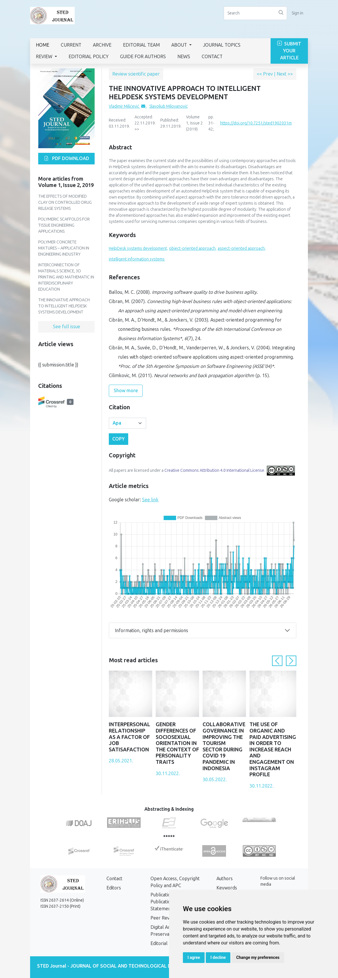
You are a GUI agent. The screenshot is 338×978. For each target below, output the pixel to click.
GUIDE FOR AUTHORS (143, 56)
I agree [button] (194, 957)
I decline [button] (218, 957)
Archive (102, 45)
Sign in (297, 13)
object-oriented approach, (192, 248)
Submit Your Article (289, 50)
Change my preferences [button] (257, 957)
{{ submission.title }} (58, 365)
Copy (118, 439)
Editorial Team (141, 45)
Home (42, 45)
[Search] (249, 13)
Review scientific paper (136, 74)
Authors (224, 878)
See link (150, 499)
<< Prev (265, 74)
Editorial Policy (89, 56)
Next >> (285, 74)
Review (45, 56)
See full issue (66, 326)
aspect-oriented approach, (242, 248)
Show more (126, 390)
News (183, 56)
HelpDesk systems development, (138, 248)
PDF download (66, 158)
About (179, 45)
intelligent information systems (137, 259)
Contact (212, 56)
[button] (277, 661)
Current (71, 45)
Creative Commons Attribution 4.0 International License (214, 470)
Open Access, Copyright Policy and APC (175, 882)
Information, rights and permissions (151, 630)
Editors (113, 888)
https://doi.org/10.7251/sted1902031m (256, 123)
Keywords (226, 888)
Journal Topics (221, 45)
